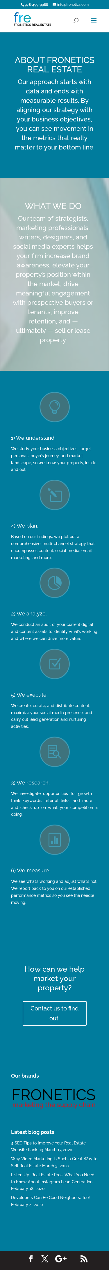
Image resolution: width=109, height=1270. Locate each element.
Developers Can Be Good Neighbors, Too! (50, 1197)
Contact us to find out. (55, 1013)
